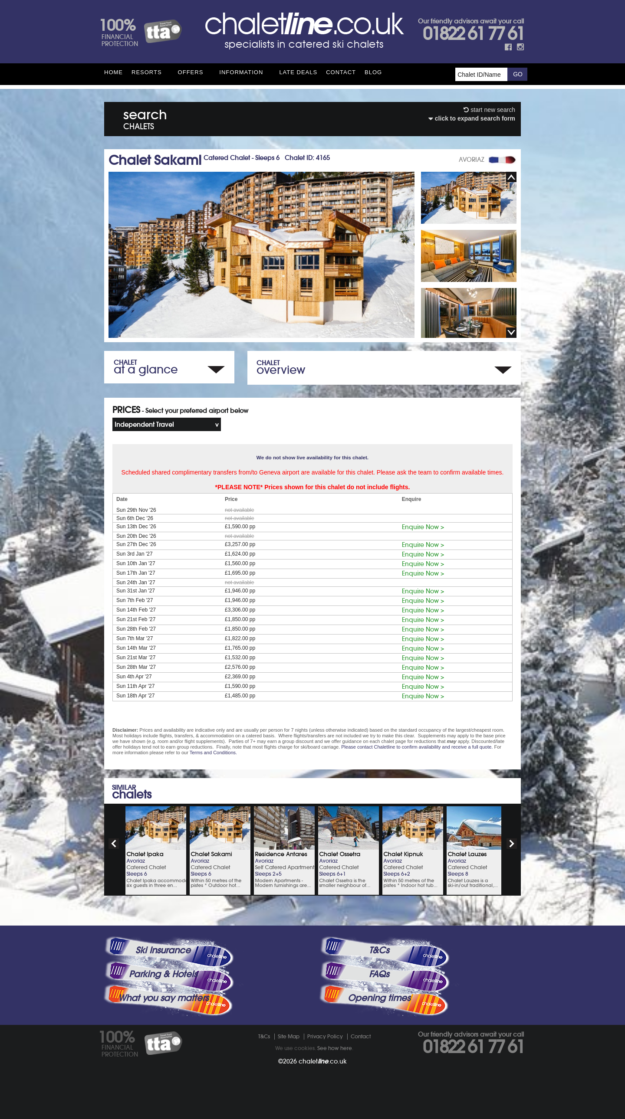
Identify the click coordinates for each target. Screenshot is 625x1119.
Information (241, 72)
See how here (334, 1048)
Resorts (147, 72)
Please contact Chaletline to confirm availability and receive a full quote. (417, 746)
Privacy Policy (325, 1036)
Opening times (379, 998)
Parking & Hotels (163, 974)
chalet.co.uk (323, 1061)
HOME (113, 72)
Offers (191, 72)
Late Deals (298, 72)
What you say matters (163, 998)
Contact (341, 72)
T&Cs (379, 950)
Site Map (288, 1036)
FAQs (379, 974)
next (512, 843)
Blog (373, 72)
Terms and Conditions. (213, 752)
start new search (489, 109)
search (145, 118)
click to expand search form (471, 118)
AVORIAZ (471, 160)
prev (114, 843)
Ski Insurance (163, 950)
